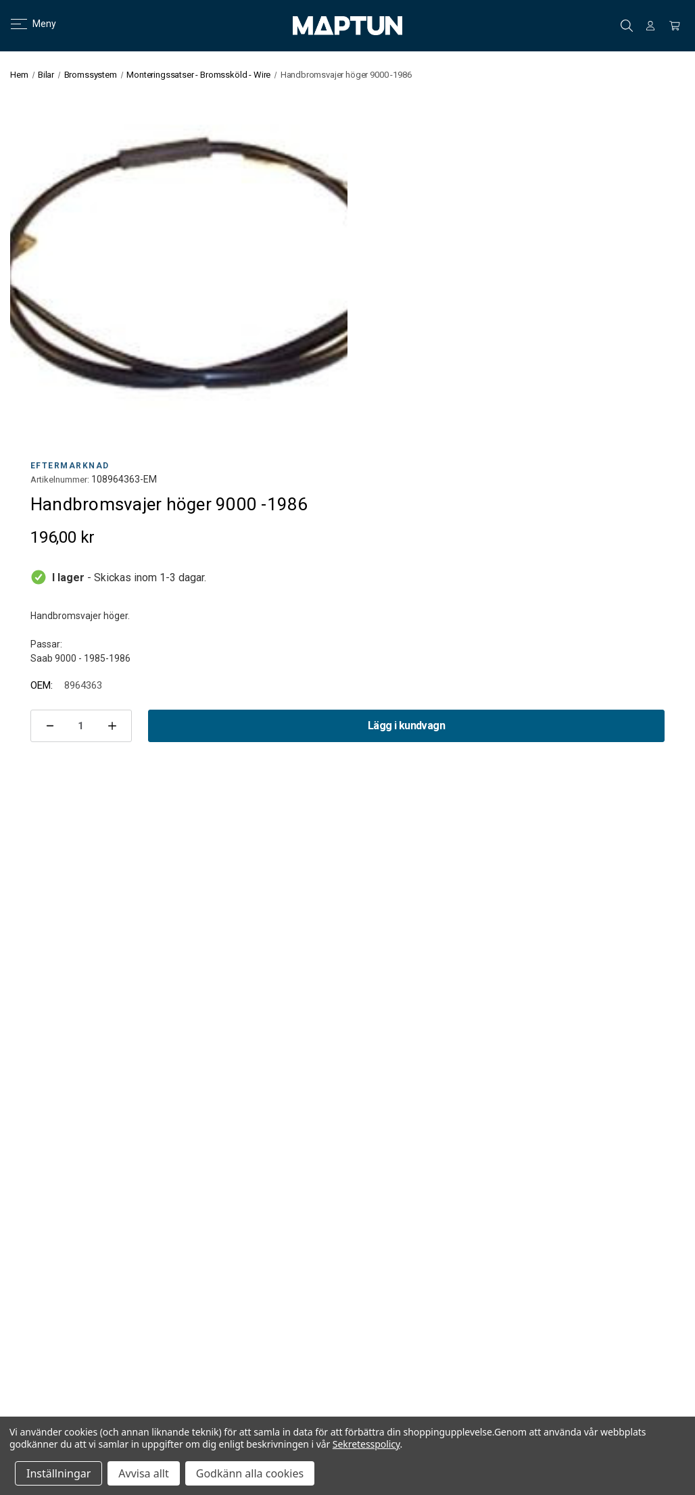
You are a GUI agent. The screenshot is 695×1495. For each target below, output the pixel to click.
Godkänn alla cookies (250, 1473)
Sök (627, 26)
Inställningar (58, 1473)
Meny (25, 23)
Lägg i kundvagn (406, 725)
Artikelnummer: (59, 479)
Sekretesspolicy (366, 1444)
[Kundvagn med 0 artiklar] (675, 25)
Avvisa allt (143, 1473)
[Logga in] (650, 25)
